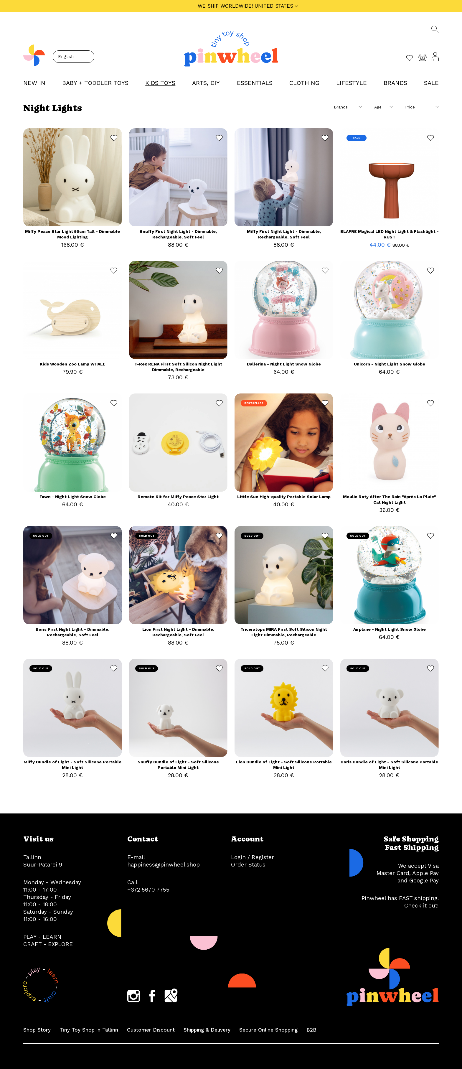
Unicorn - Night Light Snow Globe (389, 364)
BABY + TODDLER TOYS (95, 82)
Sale (431, 82)
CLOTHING (304, 82)
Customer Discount (151, 1030)
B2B (311, 1030)
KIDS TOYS (160, 82)
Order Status (248, 864)
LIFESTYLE (351, 82)
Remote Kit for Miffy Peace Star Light (178, 496)
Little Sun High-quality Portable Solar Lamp (284, 496)
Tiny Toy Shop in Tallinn (89, 1030)
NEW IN (34, 82)
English (66, 56)
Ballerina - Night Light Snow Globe (284, 364)
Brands (395, 82)
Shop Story (37, 1030)
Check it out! (421, 905)
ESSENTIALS (255, 82)
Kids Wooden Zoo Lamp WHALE (72, 364)
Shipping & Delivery (207, 1030)
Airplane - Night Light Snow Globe (389, 629)
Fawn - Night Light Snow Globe (72, 496)
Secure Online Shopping (268, 1030)
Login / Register (252, 857)
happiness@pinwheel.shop (163, 864)
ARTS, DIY (206, 82)
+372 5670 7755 (148, 889)
